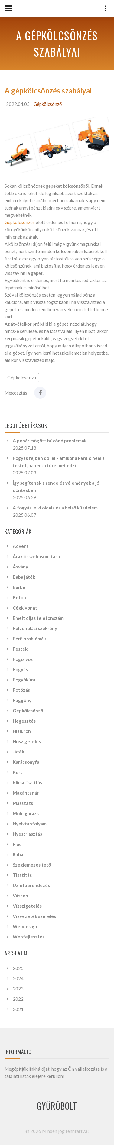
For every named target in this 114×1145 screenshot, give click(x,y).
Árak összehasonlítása (36, 556)
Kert (17, 772)
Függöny (22, 700)
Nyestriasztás (27, 834)
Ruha (18, 854)
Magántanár (26, 792)
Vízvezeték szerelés (34, 916)
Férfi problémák (29, 638)
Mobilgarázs (26, 813)
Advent (21, 546)
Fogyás (20, 669)
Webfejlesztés (28, 936)
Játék (18, 751)
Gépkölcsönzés (20, 222)
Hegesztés (24, 721)
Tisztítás (22, 875)
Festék (20, 649)
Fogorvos (23, 659)
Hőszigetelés (27, 741)
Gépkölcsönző (48, 104)
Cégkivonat (25, 607)
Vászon (20, 895)
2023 (18, 988)
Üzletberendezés (31, 885)
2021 (18, 1009)
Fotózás (21, 690)
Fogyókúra (24, 679)
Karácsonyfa (26, 762)
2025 (18, 968)
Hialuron (22, 731)
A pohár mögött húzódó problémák (49, 440)
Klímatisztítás (27, 782)
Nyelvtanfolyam (30, 823)
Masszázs (23, 803)
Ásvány (20, 566)
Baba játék (24, 577)
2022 (18, 999)
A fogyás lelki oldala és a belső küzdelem (55, 507)
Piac (17, 844)
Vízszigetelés (27, 906)
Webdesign (25, 926)
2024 (18, 978)
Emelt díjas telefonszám (38, 618)
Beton (19, 597)
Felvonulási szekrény (35, 628)
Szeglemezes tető (32, 864)
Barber (20, 587)
